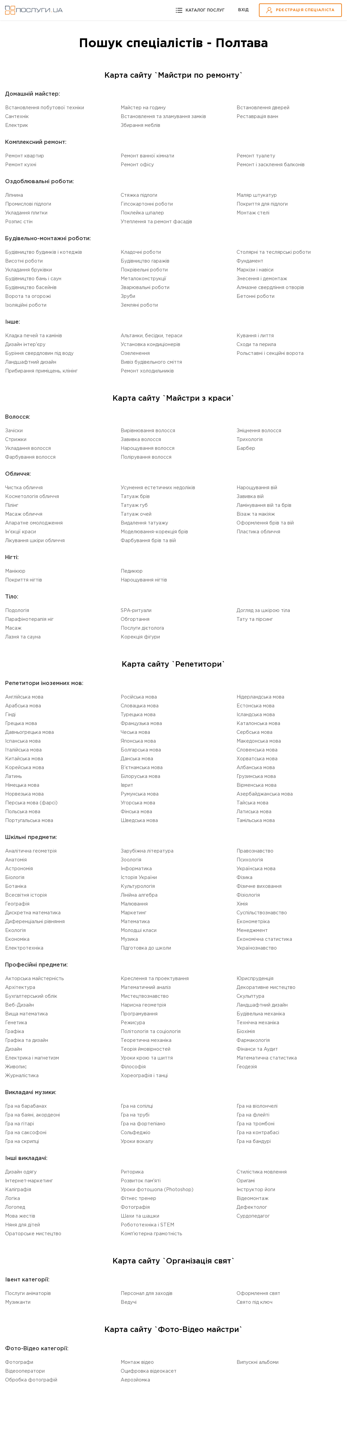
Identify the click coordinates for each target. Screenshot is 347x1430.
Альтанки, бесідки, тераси (151, 336)
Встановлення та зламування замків (163, 117)
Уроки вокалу (137, 1142)
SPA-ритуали (136, 611)
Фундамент (250, 261)
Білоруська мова (140, 777)
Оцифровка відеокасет (149, 1371)
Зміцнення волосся (259, 431)
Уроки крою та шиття (147, 1058)
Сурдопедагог (253, 1216)
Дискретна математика (33, 913)
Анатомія (16, 860)
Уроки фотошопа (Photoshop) (157, 1190)
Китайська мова (24, 759)
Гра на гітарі (19, 1124)
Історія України (139, 878)
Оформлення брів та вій (265, 523)
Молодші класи (139, 931)
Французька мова (141, 724)
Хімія (242, 904)
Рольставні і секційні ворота (270, 353)
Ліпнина (14, 195)
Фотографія (135, 1207)
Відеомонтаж (252, 1199)
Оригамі (246, 1181)
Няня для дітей (22, 1225)
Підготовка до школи (146, 948)
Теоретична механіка (146, 1040)
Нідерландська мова (260, 697)
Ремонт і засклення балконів (271, 165)
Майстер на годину (143, 108)
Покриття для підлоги (262, 204)
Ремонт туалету (256, 156)
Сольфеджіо (135, 1133)
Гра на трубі (135, 1115)
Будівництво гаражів (145, 261)
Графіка (14, 1032)
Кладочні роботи (141, 252)
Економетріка (253, 922)
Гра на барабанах (26, 1106)
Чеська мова (135, 732)
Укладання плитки (26, 213)
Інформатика (136, 869)
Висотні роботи (24, 261)
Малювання (134, 904)
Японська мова (138, 741)
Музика (129, 939)
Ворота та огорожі (28, 296)
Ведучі (129, 1302)
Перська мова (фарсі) (31, 803)
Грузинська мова (256, 777)
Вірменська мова (257, 785)
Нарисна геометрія (143, 1005)
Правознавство (255, 851)
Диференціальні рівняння (35, 922)
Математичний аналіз (146, 988)
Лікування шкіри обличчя (35, 541)
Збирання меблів (140, 125)
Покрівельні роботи (144, 270)
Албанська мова (256, 768)
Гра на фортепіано (143, 1124)
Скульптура (250, 996)
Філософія (133, 1067)
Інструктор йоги (256, 1190)
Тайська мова (252, 803)
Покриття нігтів (23, 580)
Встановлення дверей (263, 108)
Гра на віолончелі (257, 1106)
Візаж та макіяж (256, 514)
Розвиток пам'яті (141, 1181)
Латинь (13, 777)
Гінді (10, 715)
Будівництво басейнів (31, 288)
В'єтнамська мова (142, 768)
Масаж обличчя (23, 514)
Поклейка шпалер (142, 213)
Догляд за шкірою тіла (263, 611)
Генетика (16, 1023)
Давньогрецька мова (29, 732)
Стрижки (15, 440)
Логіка (12, 1199)
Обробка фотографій (31, 1380)
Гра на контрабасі (258, 1133)
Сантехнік (17, 117)
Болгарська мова (141, 750)
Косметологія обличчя (32, 497)
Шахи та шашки (140, 1216)
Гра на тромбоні (255, 1124)
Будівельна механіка (261, 1014)
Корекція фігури (140, 637)
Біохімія (246, 1032)
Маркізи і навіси (255, 270)
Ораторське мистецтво (33, 1234)
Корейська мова (24, 768)
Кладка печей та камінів (33, 336)
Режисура (133, 1023)
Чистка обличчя (24, 488)
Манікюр (15, 571)
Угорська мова (138, 803)
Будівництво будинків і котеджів (43, 252)
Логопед (15, 1207)
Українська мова (256, 869)
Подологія (17, 611)
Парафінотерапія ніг (29, 619)
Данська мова (137, 759)
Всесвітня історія (26, 895)
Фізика (244, 878)
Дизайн (13, 1049)
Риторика (132, 1172)
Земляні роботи (139, 305)
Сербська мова (254, 732)
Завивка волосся (141, 440)
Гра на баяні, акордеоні (32, 1115)
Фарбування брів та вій (148, 541)
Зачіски (14, 431)
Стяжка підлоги (139, 195)
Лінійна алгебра (139, 895)
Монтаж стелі (253, 213)
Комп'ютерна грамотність (151, 1234)
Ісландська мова (256, 715)
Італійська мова (23, 750)
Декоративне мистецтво (266, 988)
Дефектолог (252, 1207)
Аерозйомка (135, 1380)
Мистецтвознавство (145, 996)
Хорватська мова (257, 759)
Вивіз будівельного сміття (151, 362)
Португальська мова (29, 821)
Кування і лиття (255, 336)
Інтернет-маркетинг (29, 1181)
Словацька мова (140, 706)
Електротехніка (24, 948)
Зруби (128, 296)
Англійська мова (24, 697)
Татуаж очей (136, 514)
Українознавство (257, 948)
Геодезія (247, 1067)
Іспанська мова (23, 741)
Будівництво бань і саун (33, 279)
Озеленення (135, 353)
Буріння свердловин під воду (39, 353)
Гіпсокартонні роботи (147, 204)
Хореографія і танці (144, 1076)
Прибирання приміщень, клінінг (41, 371)
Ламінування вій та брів (264, 505)
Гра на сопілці (137, 1106)
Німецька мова (22, 785)
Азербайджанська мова (265, 794)
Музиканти (17, 1302)
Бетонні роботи (255, 296)
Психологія (250, 860)
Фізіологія (248, 895)
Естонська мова (255, 706)
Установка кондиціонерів (150, 345)
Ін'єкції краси (20, 532)
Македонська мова (259, 741)
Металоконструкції (143, 279)
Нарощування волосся (148, 448)
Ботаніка (15, 886)
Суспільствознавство (262, 913)
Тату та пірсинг (255, 619)
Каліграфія (18, 1190)
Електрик (16, 125)
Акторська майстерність (34, 979)
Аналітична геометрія (31, 851)
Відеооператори (25, 1371)
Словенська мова (257, 750)
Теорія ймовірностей (145, 1049)
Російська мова (139, 697)
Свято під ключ (254, 1302)
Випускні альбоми (258, 1362)
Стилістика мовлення (262, 1172)
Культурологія (138, 886)
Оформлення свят (258, 1294)
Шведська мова (139, 821)
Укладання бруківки (28, 270)
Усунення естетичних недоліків (158, 488)
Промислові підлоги (28, 204)
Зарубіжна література (147, 851)
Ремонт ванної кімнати (147, 156)
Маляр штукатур (257, 195)
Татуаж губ (134, 505)
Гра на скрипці (22, 1142)
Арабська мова (23, 706)
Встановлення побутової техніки (44, 108)
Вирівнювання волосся (148, 431)
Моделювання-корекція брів (154, 532)
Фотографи (19, 1362)
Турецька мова (138, 715)
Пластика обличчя (258, 532)
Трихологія (250, 440)
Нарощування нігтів (144, 580)
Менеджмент (252, 931)
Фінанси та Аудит (257, 1049)
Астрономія (19, 869)
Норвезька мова (24, 794)
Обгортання (135, 619)
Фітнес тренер (138, 1199)
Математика (135, 922)
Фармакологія (253, 1040)
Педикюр (132, 571)
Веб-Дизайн (19, 1005)
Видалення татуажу (144, 523)
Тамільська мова (256, 821)
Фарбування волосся (30, 457)
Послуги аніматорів (28, 1294)
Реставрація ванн (257, 117)
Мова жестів (20, 1216)
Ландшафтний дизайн (30, 362)
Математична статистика (267, 1058)
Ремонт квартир (24, 156)
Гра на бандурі (254, 1142)
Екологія (15, 931)
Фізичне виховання (259, 886)
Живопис (16, 1067)
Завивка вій (250, 497)
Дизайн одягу (21, 1172)
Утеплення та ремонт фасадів (156, 222)
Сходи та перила (256, 345)
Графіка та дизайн (26, 1040)
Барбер (246, 448)
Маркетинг (133, 913)
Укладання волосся (28, 448)
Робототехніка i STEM (147, 1225)
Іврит (127, 785)
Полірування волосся (146, 457)
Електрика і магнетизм (32, 1058)
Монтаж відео (137, 1362)
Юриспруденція (255, 979)
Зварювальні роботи (145, 288)
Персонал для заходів (146, 1294)
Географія (17, 904)
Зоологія (131, 860)
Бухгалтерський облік (31, 996)
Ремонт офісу (137, 165)
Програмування (139, 1014)
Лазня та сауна (23, 637)
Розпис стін (19, 222)
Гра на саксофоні (25, 1133)
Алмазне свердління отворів (270, 288)
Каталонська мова (258, 724)
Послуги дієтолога (142, 628)
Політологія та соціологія (151, 1032)
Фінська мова (136, 812)
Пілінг (11, 505)
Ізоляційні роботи (25, 305)
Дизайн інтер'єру (25, 345)
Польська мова (22, 812)
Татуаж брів (135, 497)
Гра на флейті (253, 1115)
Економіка (17, 939)
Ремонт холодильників (147, 371)
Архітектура (20, 988)
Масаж (13, 628)
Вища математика (26, 1014)
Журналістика (22, 1076)
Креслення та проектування (155, 979)
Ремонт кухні (20, 165)
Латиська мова (254, 812)
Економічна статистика (264, 939)
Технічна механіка (258, 1023)
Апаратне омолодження (34, 523)
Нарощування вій (257, 488)
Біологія (14, 878)
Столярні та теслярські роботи (274, 252)
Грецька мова (21, 724)
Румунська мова (140, 794)
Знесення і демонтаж (262, 279)
